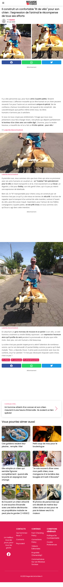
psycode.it (20, 543)
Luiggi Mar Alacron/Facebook (13, 130)
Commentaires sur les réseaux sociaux (38, 562)
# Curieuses (16, 360)
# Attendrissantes (31, 360)
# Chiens (6, 360)
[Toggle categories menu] (3, 3)
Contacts (20, 539)
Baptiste (12, 20)
